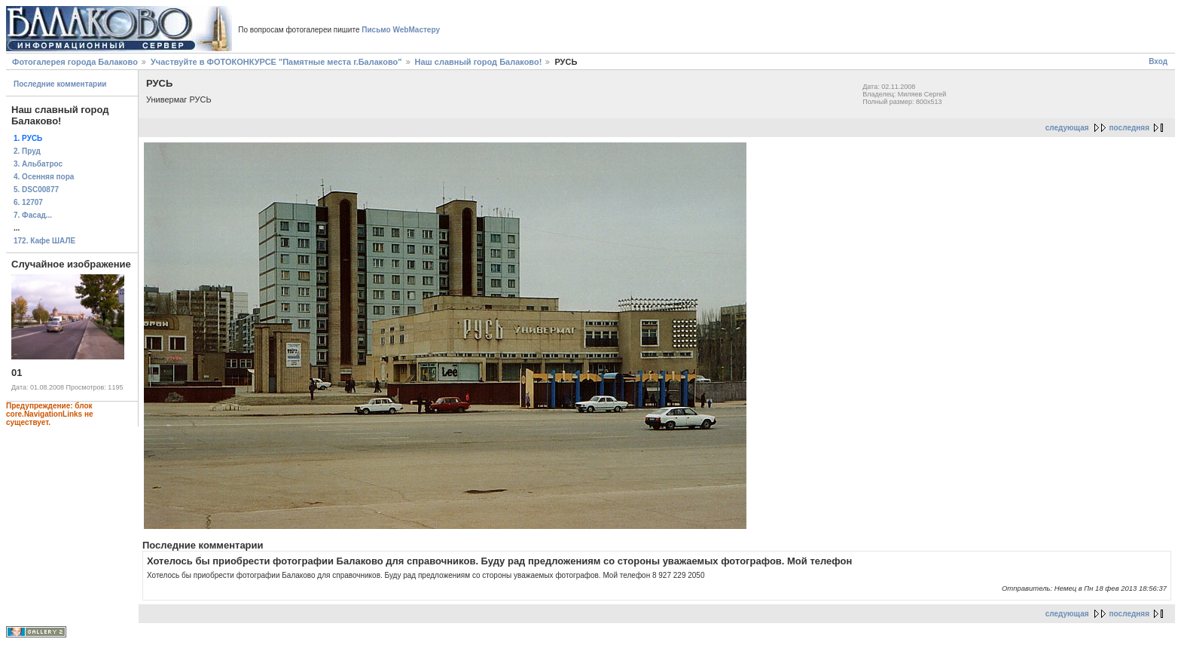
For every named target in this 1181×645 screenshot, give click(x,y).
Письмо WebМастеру (401, 30)
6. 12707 (28, 202)
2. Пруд (27, 151)
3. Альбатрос (38, 164)
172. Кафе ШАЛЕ (44, 241)
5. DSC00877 (36, 189)
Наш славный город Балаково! (478, 61)
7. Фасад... (33, 215)
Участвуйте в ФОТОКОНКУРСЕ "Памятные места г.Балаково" (276, 61)
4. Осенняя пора (44, 177)
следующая (1067, 128)
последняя (1129, 128)
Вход (1158, 61)
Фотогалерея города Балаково (75, 61)
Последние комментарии (60, 84)
